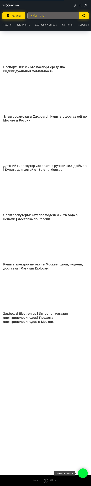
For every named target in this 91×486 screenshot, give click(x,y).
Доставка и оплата (46, 24)
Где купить (23, 24)
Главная (7, 24)
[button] (75, 5)
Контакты (67, 24)
